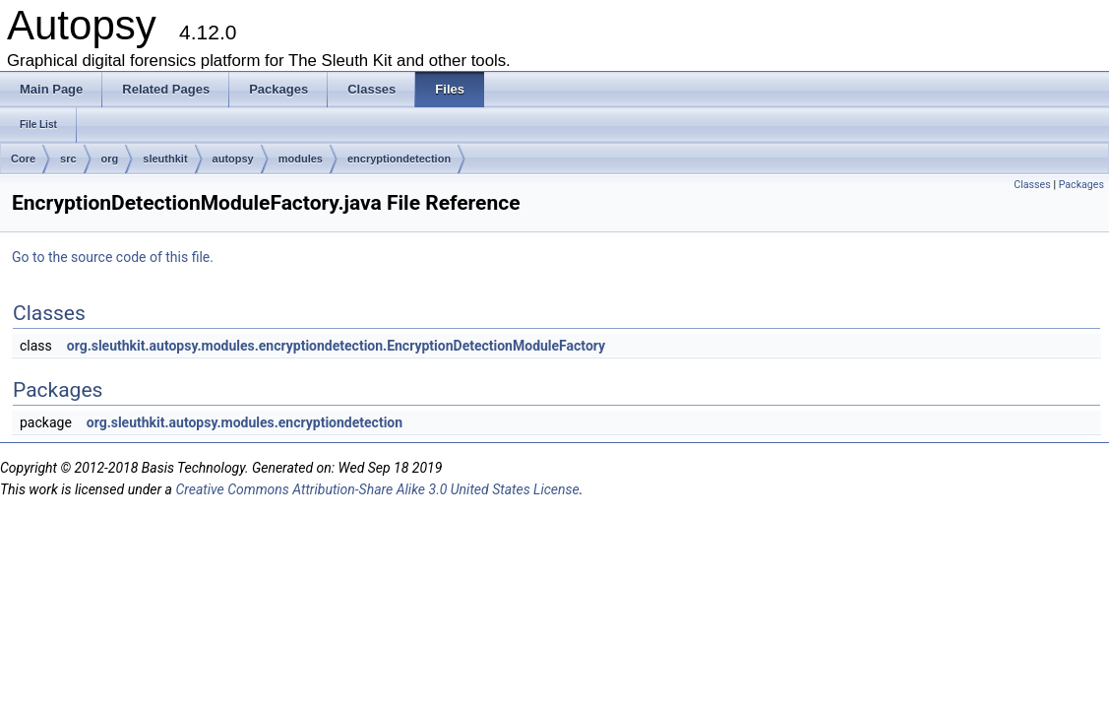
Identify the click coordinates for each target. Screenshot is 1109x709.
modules (300, 158)
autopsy (233, 158)
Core (23, 158)
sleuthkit (165, 158)
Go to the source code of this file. (113, 257)
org (110, 158)
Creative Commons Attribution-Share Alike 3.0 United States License (377, 489)
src (68, 158)
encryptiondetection (399, 158)
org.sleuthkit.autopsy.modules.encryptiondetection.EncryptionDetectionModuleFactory (336, 346)
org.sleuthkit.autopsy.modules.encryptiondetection (244, 422)
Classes (1032, 184)
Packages (1081, 184)
